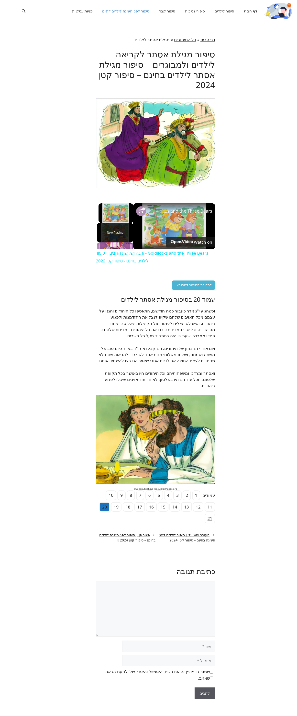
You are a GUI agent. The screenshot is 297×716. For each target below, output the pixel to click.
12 (191, 507)
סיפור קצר (159, 11)
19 (109, 507)
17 (132, 507)
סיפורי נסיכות (186, 11)
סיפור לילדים (216, 11)
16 (144, 507)
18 (121, 507)
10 (103, 495)
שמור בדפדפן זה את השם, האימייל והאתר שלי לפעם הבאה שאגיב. (150, 675)
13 (179, 507)
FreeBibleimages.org (158, 488)
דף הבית (242, 11)
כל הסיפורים (178, 39)
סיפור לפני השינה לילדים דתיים (117, 11)
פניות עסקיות (74, 11)
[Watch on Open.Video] (183, 242)
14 (167, 507)
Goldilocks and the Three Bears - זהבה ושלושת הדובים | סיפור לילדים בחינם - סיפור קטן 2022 (180, 211)
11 (202, 507)
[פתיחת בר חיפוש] (16, 11)
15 (156, 507)
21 (202, 518)
